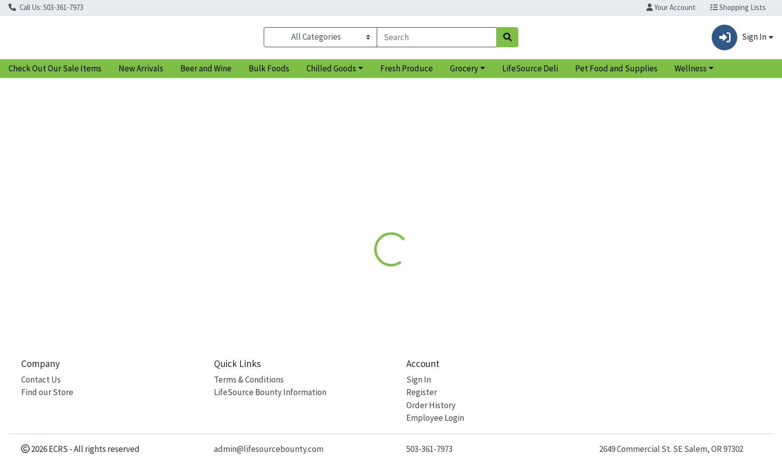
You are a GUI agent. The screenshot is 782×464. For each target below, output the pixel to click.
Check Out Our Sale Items (55, 72)
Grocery (464, 72)
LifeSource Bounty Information (270, 392)
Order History (431, 405)
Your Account (671, 7)
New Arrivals (141, 72)
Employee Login (435, 417)
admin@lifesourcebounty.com (268, 448)
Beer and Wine (206, 72)
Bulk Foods (269, 72)
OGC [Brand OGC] (440, 274)
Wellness (691, 72)
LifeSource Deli (530, 72)
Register (421, 392)
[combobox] (437, 39)
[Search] (437, 39)
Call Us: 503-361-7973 (46, 7)
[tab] (354, 199)
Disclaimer (401, 199)
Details (354, 199)
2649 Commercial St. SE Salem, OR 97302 (671, 448)
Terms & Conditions (249, 379)
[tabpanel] (553, 266)
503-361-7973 (429, 448)
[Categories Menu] (320, 39)
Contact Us (41, 379)
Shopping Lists (738, 7)
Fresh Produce (406, 72)
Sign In (418, 379)
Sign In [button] (739, 39)
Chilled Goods (331, 72)
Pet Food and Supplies (616, 72)
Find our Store (47, 392)
